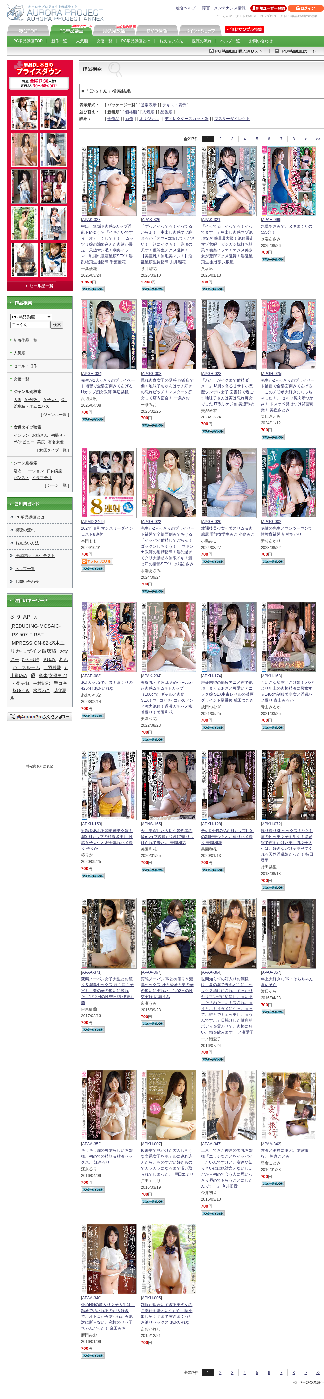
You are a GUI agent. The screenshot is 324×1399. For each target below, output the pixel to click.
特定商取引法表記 (39, 766)
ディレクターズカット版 (186, 119)
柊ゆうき (21, 690)
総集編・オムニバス (31, 406)
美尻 (41, 442)
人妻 (17, 399)
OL (64, 399)
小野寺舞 (21, 683)
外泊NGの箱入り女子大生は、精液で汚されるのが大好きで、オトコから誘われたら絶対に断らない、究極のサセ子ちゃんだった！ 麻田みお (108, 1316)
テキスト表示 (174, 105)
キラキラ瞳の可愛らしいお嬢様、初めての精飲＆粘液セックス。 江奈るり (107, 1156)
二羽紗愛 (52, 667)
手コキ (60, 683)
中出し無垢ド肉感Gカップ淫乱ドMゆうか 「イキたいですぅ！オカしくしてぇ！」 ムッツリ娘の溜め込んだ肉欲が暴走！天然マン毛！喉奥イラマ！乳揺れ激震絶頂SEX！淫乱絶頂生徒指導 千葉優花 (107, 244)
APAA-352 (91, 1144)
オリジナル (149, 119)
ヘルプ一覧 (230, 41)
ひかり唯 (30, 659)
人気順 (82, 41)
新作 (129, 119)
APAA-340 (91, 1298)
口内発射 (55, 471)
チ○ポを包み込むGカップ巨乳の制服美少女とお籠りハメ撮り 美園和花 (227, 836)
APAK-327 (91, 219)
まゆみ (49, 659)
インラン (21, 435)
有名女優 (56, 442)
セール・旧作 (25, 366)
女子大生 (51, 399)
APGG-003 (152, 373)
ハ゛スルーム (26, 667)
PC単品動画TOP (28, 41)
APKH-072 (271, 824)
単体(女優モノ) (53, 675)
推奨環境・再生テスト (35, 555)
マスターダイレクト (232, 119)
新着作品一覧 (25, 340)
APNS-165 (151, 824)
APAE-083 (91, 676)
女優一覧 (104, 41)
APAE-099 (271, 219)
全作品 (113, 119)
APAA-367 (151, 972)
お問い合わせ (261, 41)
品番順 (166, 112)
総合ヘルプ (186, 8)
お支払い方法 (171, 41)
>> (318, 139)
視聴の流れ (202, 41)
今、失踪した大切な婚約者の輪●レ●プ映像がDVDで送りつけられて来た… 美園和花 (167, 836)
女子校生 (32, 399)
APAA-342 (271, 1144)
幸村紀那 (41, 683)
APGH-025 (271, 373)
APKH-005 (151, 1298)
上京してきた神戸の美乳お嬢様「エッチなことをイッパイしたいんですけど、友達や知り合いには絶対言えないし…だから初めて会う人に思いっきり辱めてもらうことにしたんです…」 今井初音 (227, 1168)
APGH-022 (151, 521)
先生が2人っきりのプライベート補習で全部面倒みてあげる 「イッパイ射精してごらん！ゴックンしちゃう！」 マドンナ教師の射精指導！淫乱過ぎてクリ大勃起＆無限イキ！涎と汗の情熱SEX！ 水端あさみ (168, 546)
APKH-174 (211, 676)
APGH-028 (211, 373)
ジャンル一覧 (55, 414)
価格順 (131, 112)
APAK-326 (151, 219)
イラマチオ (42, 477)
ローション (34, 471)
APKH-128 (211, 824)
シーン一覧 (57, 485)
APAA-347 (211, 1144)
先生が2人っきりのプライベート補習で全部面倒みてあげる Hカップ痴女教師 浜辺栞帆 (108, 386)
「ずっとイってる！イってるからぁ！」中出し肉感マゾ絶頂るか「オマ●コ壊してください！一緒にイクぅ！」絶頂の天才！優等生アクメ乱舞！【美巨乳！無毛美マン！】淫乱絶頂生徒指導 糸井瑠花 (168, 244)
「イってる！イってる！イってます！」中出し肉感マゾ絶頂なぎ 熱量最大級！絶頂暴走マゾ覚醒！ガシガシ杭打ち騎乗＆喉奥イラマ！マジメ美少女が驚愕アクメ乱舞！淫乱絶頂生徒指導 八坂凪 (227, 244)
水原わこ (41, 690)
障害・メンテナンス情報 (224, 8)
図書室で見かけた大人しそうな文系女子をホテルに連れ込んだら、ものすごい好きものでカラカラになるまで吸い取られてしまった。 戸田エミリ (167, 1162)
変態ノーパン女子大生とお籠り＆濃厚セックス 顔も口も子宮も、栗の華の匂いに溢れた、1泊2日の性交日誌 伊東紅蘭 (107, 991)
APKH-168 (271, 676)
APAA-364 (211, 972)
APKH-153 (91, 824)
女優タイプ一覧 (53, 450)
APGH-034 (91, 373)
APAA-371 (91, 972)
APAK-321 (211, 219)
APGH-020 (211, 521)
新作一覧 (59, 41)
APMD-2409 (92, 521)
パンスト (21, 477)
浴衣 (17, 471)
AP (26, 617)
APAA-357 (271, 972)
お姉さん (40, 435)
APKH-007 (151, 1144)
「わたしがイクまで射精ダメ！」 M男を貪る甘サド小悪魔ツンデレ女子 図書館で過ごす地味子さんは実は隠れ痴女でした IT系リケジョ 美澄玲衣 (227, 392)
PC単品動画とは (136, 41)
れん (63, 659)
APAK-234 (151, 676)
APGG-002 (271, 521)
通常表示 (149, 105)
